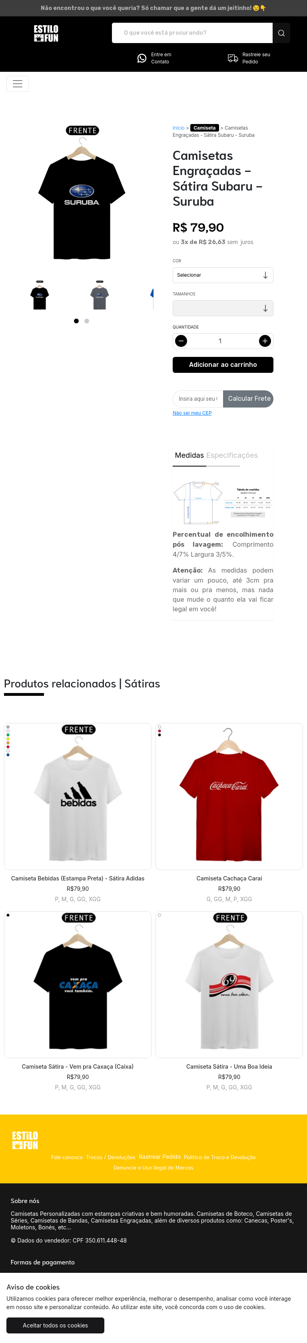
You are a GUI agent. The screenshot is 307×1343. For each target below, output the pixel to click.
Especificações (223, 455)
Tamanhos (184, 293)
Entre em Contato (153, 58)
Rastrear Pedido (160, 1156)
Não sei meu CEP (192, 413)
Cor (177, 260)
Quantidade (186, 327)
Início (179, 128)
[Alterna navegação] (17, 84)
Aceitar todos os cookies (55, 1325)
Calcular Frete (249, 398)
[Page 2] (86, 321)
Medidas (189, 455)
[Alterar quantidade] (223, 341)
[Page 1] (76, 321)
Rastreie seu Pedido (248, 58)
